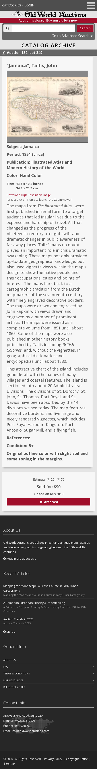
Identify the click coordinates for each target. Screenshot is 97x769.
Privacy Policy (53, 759)
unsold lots (61, 20)
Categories (11, 5)
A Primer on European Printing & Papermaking (34, 603)
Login (29, 5)
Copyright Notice (77, 759)
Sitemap (9, 763)
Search (85, 28)
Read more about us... (19, 559)
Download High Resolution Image (29, 195)
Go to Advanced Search (72, 35)
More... (9, 632)
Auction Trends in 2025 (18, 619)
